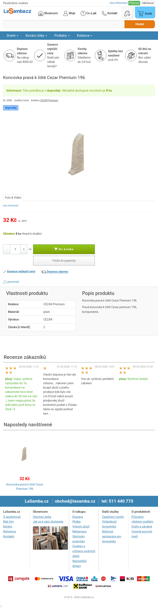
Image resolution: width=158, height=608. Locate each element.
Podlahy (62, 35)
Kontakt (109, 13)
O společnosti (12, 516)
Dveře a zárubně (141, 526)
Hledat (140, 24)
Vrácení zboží (80, 526)
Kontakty (8, 536)
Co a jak (88, 13)
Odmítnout (148, 3)
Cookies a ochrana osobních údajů (83, 551)
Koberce (84, 35)
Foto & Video (13, 197)
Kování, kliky (36, 35)
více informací (11, 205)
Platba (76, 521)
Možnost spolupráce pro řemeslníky (111, 536)
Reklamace (79, 531)
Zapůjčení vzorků (113, 516)
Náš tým (8, 521)
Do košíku (64, 249)
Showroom (48, 13)
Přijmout (134, 3)
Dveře (12, 35)
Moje (69, 13)
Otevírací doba (42, 516)
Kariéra (7, 526)
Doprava (77, 516)
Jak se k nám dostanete (48, 521)
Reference (9, 531)
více (118, 3)
